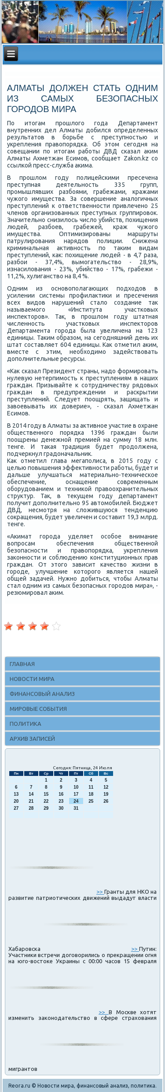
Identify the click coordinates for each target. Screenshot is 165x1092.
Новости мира (32, 679)
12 (105, 787)
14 (31, 794)
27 (16, 808)
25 (90, 801)
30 (61, 808)
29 (46, 808)
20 (16, 801)
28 (31, 808)
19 (105, 794)
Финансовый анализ (42, 694)
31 (75, 808)
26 (105, 801)
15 (46, 794)
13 (16, 794)
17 (75, 794)
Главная (22, 664)
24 (75, 801)
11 (90, 787)
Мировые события (38, 709)
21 (31, 801)
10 (75, 787)
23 (61, 801)
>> (100, 891)
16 (61, 794)
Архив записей (32, 738)
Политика (25, 724)
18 (90, 794)
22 (46, 801)
